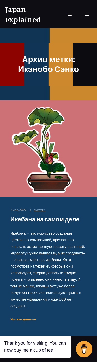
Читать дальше (23, 319)
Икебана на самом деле (44, 219)
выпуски (39, 210)
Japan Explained (23, 14)
